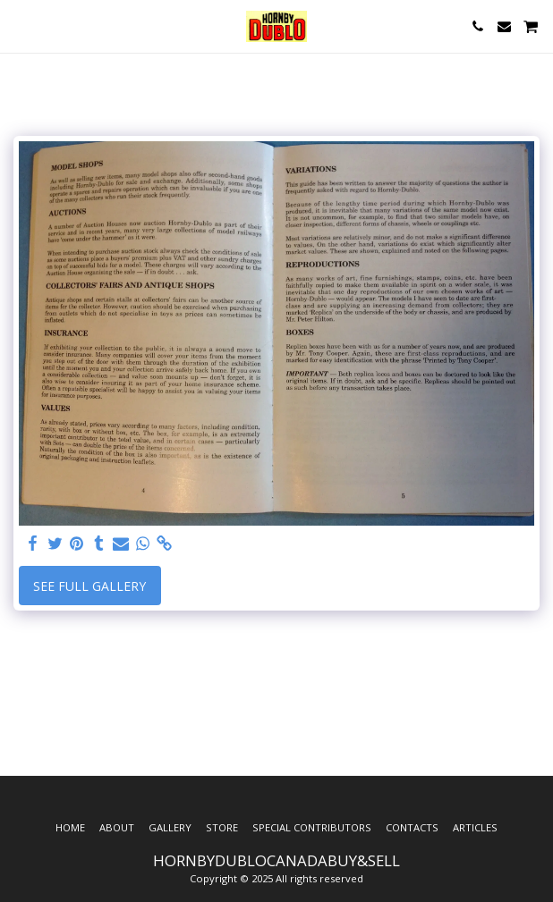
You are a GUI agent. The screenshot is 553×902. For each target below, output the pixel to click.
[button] (19, 25)
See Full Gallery (89, 585)
